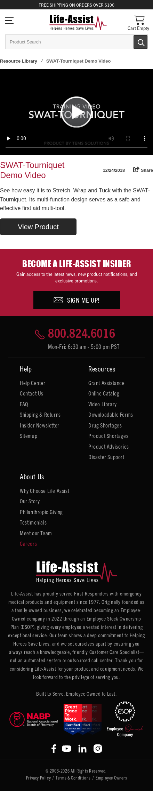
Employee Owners (111, 778)
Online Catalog (103, 393)
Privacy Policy (38, 778)
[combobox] (76, 41)
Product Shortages (108, 435)
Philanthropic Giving (41, 511)
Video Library (102, 403)
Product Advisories (108, 446)
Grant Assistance (106, 382)
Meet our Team (36, 532)
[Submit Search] (133, 41)
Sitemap (28, 435)
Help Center (33, 382)
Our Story (30, 500)
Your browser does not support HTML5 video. (76, 112)
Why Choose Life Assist (44, 490)
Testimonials (33, 522)
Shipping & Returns (40, 414)
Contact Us (31, 393)
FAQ (24, 403)
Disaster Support (106, 456)
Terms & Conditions (73, 778)
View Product (38, 227)
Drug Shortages (105, 425)
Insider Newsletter (39, 425)
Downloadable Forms (110, 414)
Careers (28, 543)
